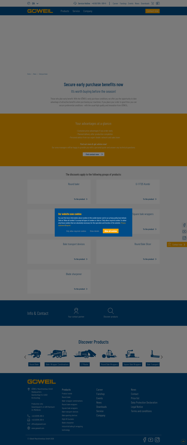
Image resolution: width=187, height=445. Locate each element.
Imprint (68, 225)
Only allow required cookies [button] (76, 231)
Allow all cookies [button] (110, 231)
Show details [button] (94, 231)
